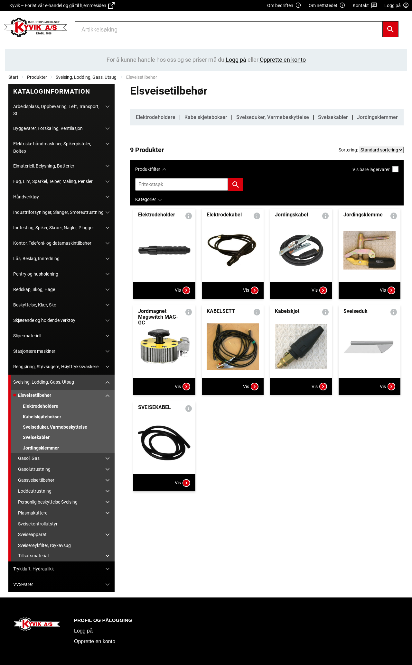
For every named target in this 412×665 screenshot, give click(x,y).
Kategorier (145, 199)
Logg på (83, 630)
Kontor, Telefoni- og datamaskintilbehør (52, 243)
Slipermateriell (27, 335)
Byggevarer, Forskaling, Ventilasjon (48, 128)
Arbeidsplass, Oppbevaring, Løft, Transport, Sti (56, 110)
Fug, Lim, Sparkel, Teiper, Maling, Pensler (53, 181)
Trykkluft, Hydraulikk (33, 568)
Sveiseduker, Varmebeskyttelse (55, 427)
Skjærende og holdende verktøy (44, 320)
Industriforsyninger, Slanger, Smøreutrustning (58, 212)
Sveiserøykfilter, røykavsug (44, 545)
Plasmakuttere (32, 512)
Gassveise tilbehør (36, 480)
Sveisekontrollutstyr (38, 523)
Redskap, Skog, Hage (34, 289)
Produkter (37, 77)
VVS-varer (23, 584)
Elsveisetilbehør (34, 395)
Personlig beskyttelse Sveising (48, 502)
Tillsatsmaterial (33, 555)
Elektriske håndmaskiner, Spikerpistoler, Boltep (52, 147)
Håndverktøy (26, 196)
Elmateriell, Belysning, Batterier (43, 166)
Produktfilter (147, 169)
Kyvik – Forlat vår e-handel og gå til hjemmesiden (62, 5)
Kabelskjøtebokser (42, 416)
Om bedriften (284, 5)
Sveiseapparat (32, 534)
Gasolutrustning (34, 469)
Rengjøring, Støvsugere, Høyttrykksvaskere (55, 366)
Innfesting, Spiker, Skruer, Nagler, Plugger (53, 227)
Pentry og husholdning (35, 274)
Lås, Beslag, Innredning (36, 258)
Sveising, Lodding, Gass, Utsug (86, 77)
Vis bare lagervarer (375, 169)
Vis (182, 290)
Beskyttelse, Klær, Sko (34, 304)
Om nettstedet (327, 5)
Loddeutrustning (35, 491)
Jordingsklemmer (41, 448)
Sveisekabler (36, 437)
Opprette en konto (94, 641)
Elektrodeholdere (40, 406)
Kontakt (365, 5)
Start (13, 77)
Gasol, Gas (29, 458)
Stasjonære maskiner (34, 351)
